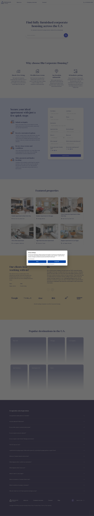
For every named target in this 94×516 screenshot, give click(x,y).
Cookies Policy (37, 505)
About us (19, 2)
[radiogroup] (57, 150)
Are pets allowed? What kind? (47, 421)
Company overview (32, 2)
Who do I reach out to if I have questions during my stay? (47, 491)
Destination (53, 123)
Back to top (80, 500)
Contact (44, 2)
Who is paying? (53, 141)
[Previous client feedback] (48, 289)
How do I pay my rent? (47, 444)
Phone (67, 117)
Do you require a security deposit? (47, 433)
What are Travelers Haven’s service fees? (47, 456)
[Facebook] (72, 500)
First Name (52, 111)
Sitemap (49, 505)
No (56, 150)
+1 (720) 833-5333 (88, 2)
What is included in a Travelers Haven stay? (47, 479)
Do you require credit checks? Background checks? (47, 439)
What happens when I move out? (47, 467)
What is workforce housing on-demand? (47, 485)
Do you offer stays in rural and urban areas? (47, 427)
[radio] (50, 150)
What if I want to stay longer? (47, 473)
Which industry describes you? (73, 141)
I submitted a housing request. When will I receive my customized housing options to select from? (47, 450)
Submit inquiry (65, 155)
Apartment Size (54, 129)
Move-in (52, 135)
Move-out (68, 135)
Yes (53, 150)
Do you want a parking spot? (72, 147)
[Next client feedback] (52, 289)
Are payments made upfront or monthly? (47, 415)
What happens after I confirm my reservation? (47, 462)
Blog (59, 500)
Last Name (68, 111)
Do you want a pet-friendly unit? (56, 148)
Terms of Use (44, 505)
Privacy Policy (31, 505)
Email (51, 117)
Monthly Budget (70, 129)
